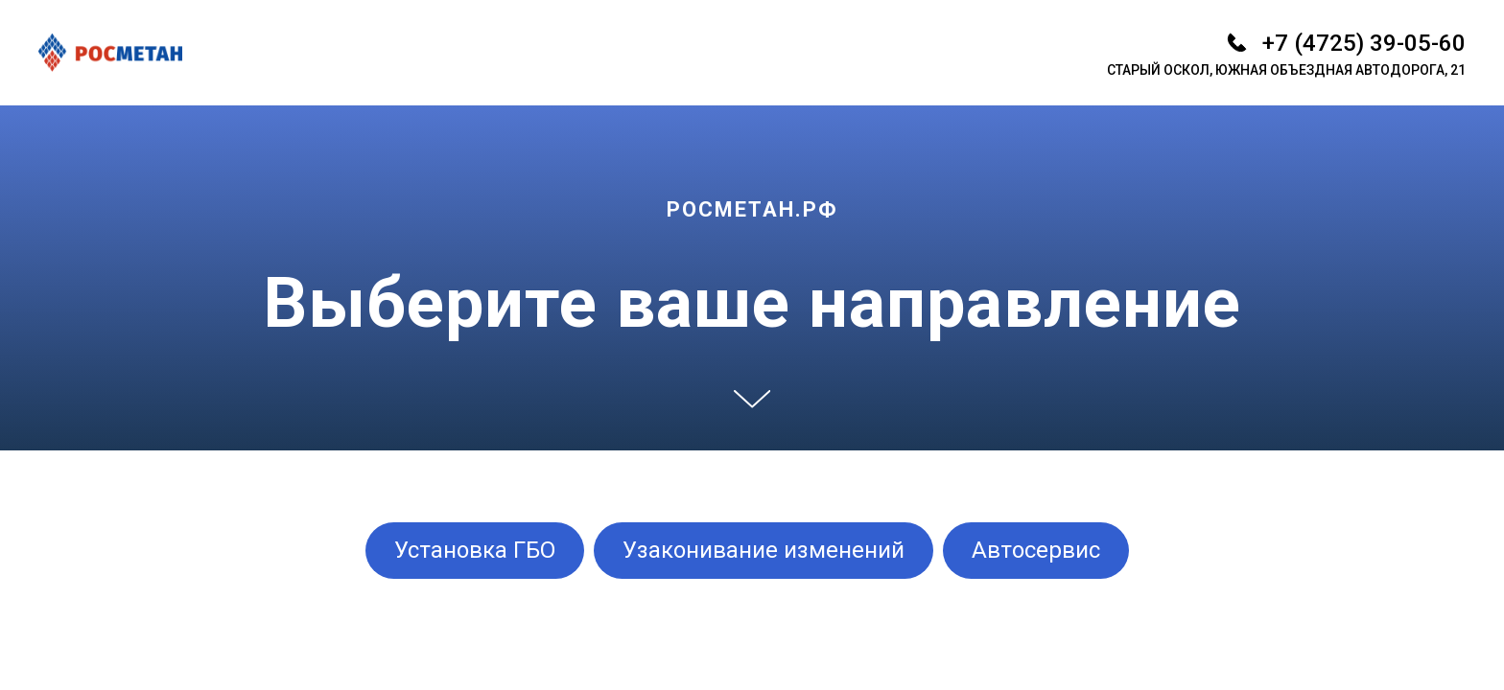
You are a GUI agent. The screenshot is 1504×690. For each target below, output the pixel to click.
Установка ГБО (474, 550)
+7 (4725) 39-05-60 (1364, 43)
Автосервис (1036, 550)
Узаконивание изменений (764, 550)
